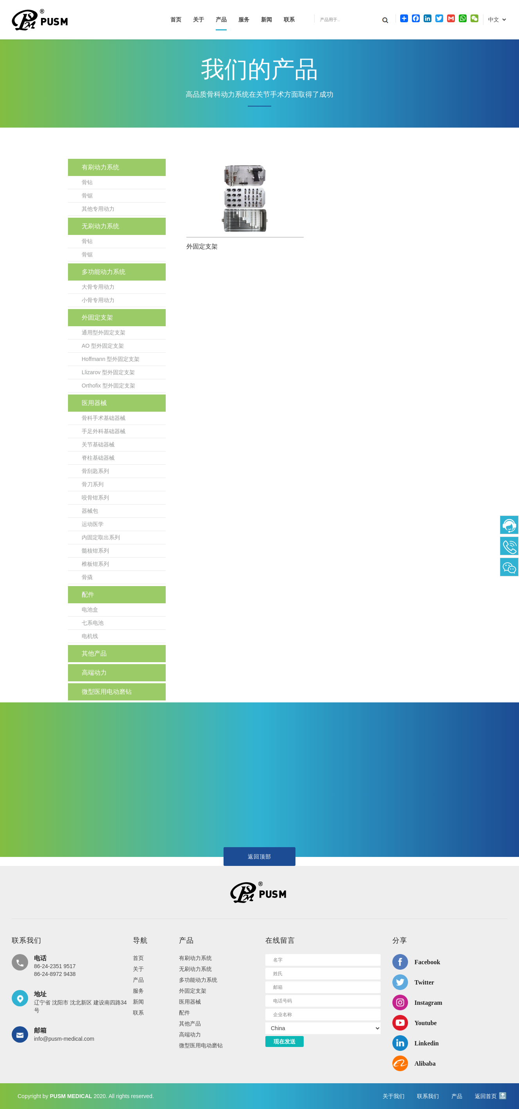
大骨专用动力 (98, 287)
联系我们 (428, 1096)
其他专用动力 (98, 209)
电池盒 (90, 609)
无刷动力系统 (100, 226)
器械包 (90, 511)
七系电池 (93, 623)
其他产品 (94, 653)
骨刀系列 (93, 484)
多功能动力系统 (103, 271)
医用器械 (94, 403)
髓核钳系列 (95, 550)
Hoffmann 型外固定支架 (111, 359)
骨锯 (87, 195)
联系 (289, 19)
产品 (221, 19)
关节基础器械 (98, 444)
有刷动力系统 (100, 167)
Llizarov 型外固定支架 (108, 372)
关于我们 (393, 1096)
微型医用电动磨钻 (107, 691)
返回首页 (486, 1096)
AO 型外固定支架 (103, 346)
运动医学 (93, 524)
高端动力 (94, 672)
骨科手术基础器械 (103, 418)
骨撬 (87, 577)
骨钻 (87, 182)
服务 (243, 19)
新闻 (266, 19)
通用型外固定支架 (103, 332)
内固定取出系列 (101, 537)
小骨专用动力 (98, 300)
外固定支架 (97, 317)
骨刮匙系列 (95, 471)
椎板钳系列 (95, 564)
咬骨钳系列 (95, 497)
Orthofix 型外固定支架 (108, 385)
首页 (175, 19)
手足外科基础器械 (103, 431)
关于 (198, 19)
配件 (88, 594)
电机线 (90, 636)
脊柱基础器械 (98, 458)
